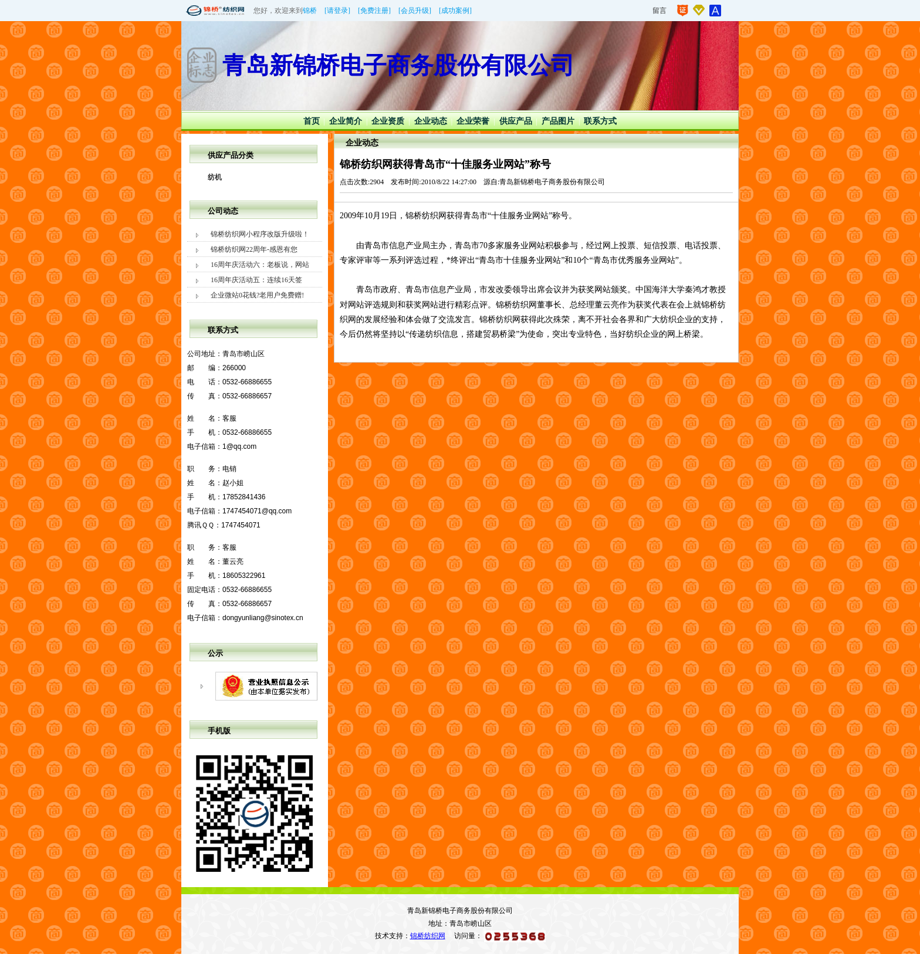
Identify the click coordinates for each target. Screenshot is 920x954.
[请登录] (337, 10)
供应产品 (515, 121)
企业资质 (387, 121)
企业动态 (430, 121)
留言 (659, 10)
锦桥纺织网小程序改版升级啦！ (260, 234)
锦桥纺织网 (427, 936)
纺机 (215, 177)
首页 (311, 121)
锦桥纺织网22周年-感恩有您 (254, 249)
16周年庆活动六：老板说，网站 (260, 265)
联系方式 (600, 121)
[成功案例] (455, 10)
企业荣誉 (472, 121)
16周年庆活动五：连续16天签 (256, 280)
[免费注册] (374, 10)
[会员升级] (414, 10)
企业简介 (345, 121)
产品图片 (558, 121)
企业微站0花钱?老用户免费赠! (257, 295)
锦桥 (310, 10)
